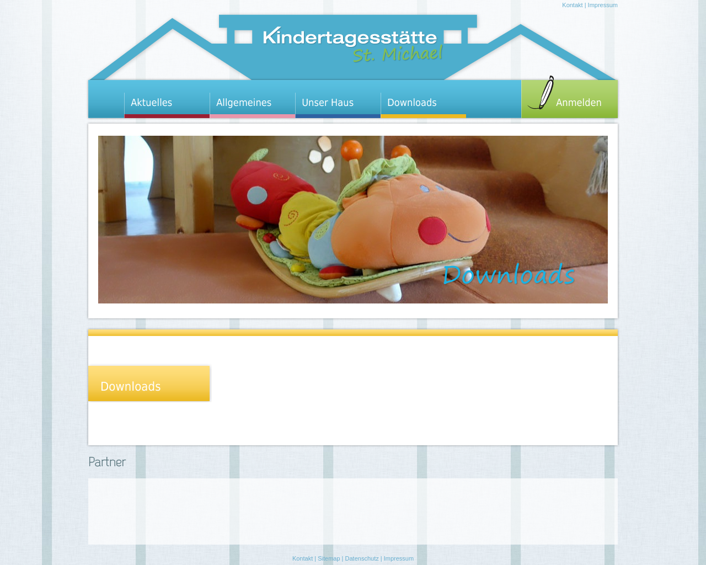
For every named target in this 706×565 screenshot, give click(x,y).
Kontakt (572, 5)
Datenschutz (362, 558)
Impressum (603, 5)
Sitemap (329, 558)
